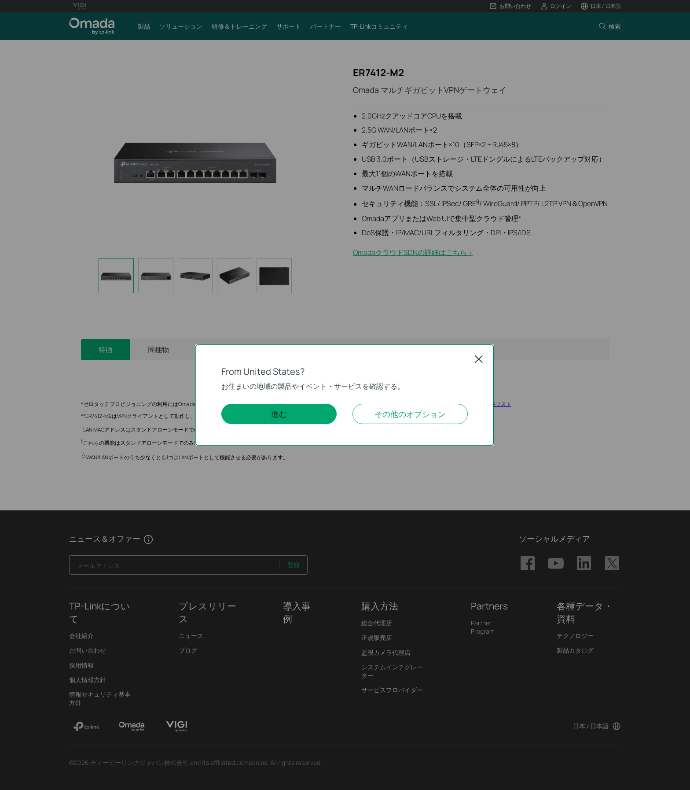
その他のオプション (410, 414)
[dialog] (345, 395)
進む (279, 414)
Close (478, 359)
